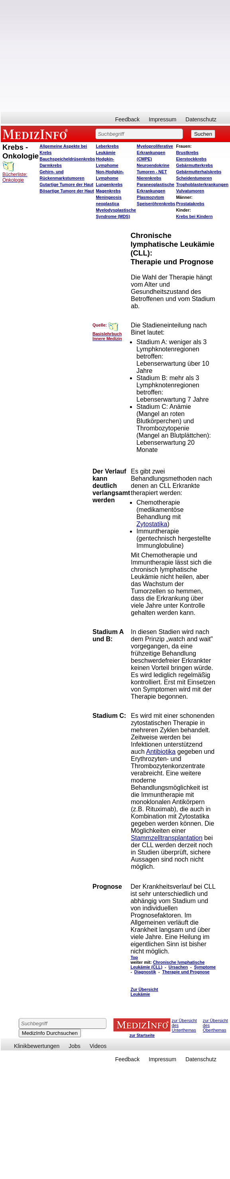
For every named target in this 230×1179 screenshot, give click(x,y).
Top (134, 957)
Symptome (205, 967)
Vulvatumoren (190, 190)
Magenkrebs (108, 190)
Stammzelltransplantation (166, 837)
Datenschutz (200, 119)
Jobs (75, 1046)
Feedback (127, 119)
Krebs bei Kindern (194, 216)
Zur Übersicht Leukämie (144, 992)
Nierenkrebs (149, 178)
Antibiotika (161, 751)
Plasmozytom (150, 197)
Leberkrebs (107, 146)
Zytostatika (151, 524)
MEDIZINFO (37, 134)
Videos (98, 1046)
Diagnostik (145, 971)
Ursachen (178, 967)
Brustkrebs (187, 152)
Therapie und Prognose (186, 971)
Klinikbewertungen (36, 1046)
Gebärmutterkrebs (194, 165)
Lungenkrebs (109, 184)
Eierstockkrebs (191, 159)
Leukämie (105, 152)
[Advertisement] (114, 56)
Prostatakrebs (190, 203)
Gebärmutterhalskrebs (199, 171)
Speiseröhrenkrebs (156, 203)
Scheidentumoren (194, 178)
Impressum (162, 119)
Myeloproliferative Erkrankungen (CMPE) (155, 152)
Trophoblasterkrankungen (202, 184)
